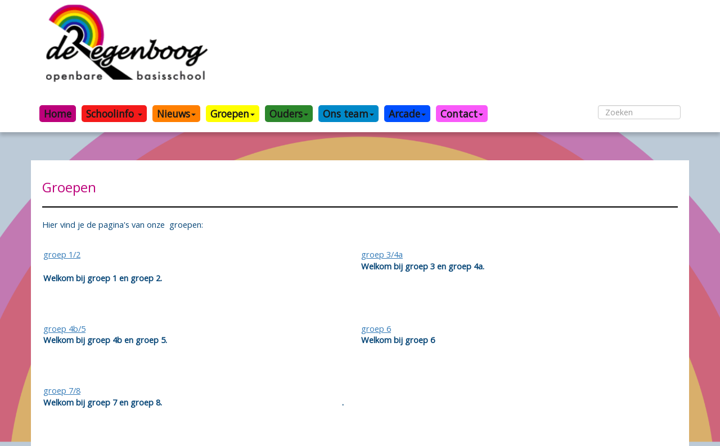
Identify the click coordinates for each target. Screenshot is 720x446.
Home (57, 113)
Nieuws (176, 113)
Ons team (348, 113)
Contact (461, 113)
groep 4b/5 (64, 328)
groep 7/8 (61, 390)
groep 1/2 (61, 254)
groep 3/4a (382, 254)
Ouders (288, 113)
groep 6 (376, 328)
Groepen (232, 113)
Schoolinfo (114, 113)
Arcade (407, 113)
